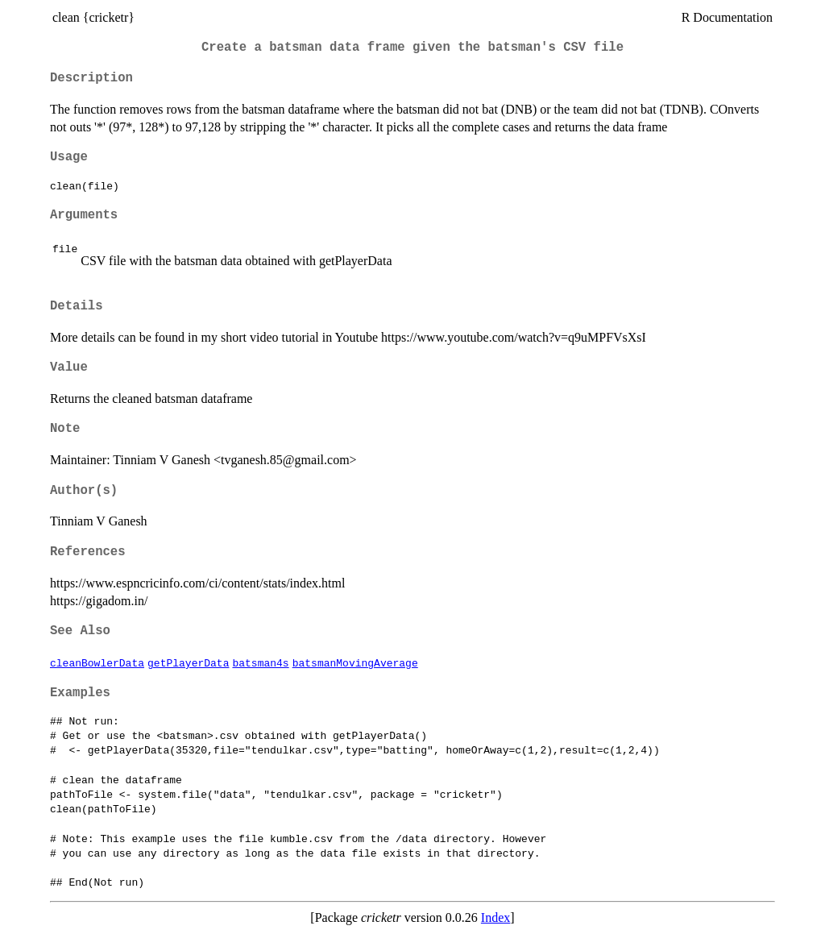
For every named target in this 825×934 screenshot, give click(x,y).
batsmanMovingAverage (355, 662)
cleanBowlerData (97, 662)
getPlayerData (188, 662)
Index (495, 917)
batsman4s (260, 662)
